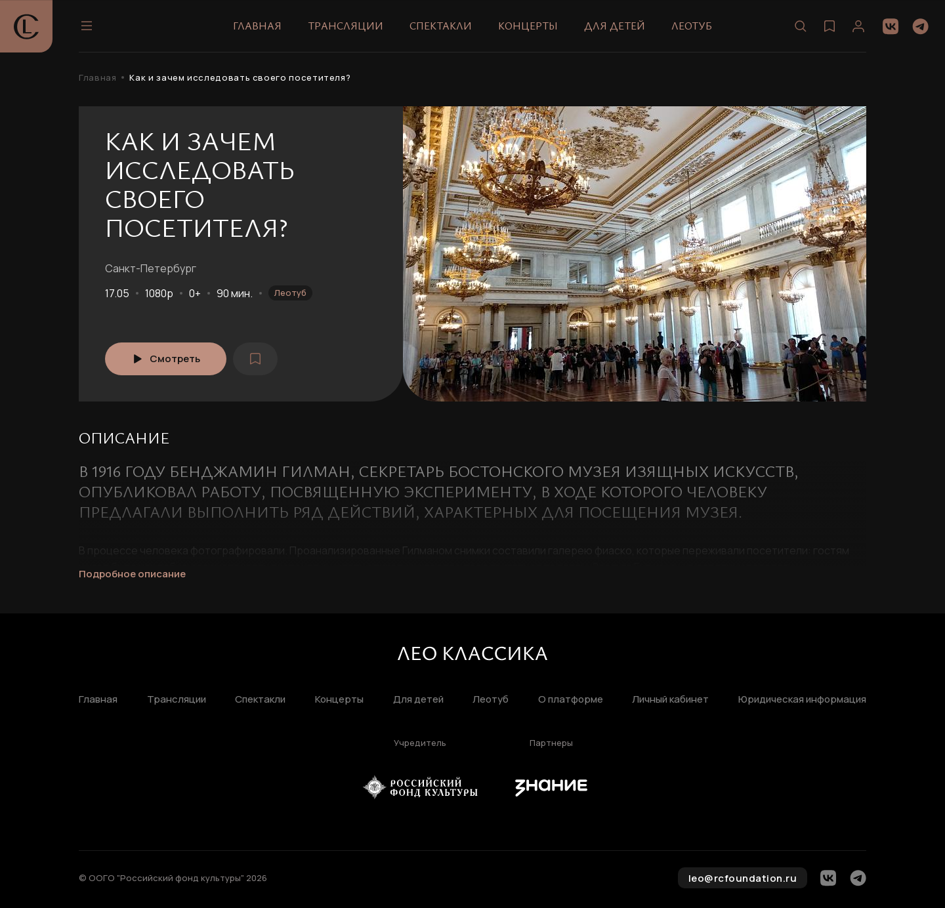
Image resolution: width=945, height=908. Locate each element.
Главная (257, 25)
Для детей (614, 25)
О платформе (570, 699)
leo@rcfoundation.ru (742, 878)
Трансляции (345, 25)
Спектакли (441, 25)
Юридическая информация (802, 699)
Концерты (528, 25)
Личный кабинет (670, 699)
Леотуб (691, 25)
